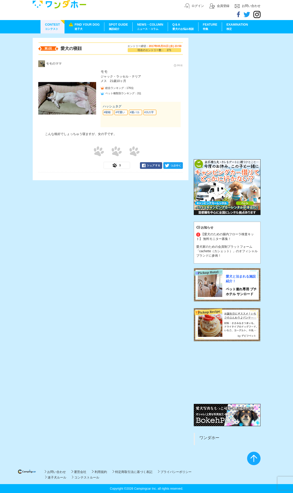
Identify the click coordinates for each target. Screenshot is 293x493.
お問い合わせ (55, 472)
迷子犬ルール (55, 477)
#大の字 (149, 112)
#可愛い (120, 112)
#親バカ (134, 112)
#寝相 (107, 112)
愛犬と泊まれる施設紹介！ (241, 278)
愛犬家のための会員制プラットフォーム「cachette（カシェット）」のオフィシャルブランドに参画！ (227, 251)
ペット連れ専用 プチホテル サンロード (241, 291)
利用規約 (99, 472)
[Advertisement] (227, 66)
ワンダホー (209, 438)
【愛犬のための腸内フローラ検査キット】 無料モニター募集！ (225, 236)
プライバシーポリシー (175, 472)
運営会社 (78, 472)
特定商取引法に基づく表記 (132, 472)
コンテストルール (85, 477)
